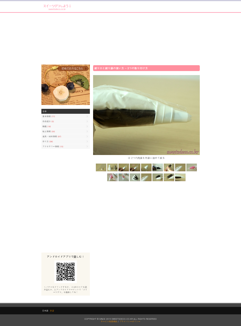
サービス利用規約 (109, 321)
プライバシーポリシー (130, 321)
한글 (52, 310)
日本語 (45, 310)
